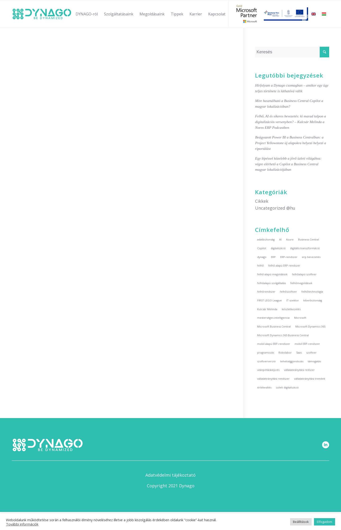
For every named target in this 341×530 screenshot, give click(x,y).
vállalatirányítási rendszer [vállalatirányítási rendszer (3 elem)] (273, 378)
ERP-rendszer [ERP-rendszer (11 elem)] (288, 257)
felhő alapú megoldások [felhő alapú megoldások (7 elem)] (272, 274)
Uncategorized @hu (275, 208)
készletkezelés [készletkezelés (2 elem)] (291, 309)
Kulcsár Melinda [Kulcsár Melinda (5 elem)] (267, 309)
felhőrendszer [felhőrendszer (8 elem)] (266, 291)
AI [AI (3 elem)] (280, 239)
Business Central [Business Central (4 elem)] (308, 239)
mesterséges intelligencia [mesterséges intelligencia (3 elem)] (273, 317)
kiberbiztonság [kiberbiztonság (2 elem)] (312, 300)
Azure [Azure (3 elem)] (290, 239)
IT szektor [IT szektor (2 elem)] (292, 300)
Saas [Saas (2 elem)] (299, 352)
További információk (22, 524)
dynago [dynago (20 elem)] (261, 257)
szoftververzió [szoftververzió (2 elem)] (266, 361)
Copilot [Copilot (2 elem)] (261, 248)
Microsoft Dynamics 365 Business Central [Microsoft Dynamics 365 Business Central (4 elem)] (283, 335)
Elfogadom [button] (324, 522)
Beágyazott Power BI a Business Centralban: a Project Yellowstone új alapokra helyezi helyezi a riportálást (290, 143)
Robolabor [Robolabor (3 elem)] (285, 352)
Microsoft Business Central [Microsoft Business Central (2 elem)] (274, 326)
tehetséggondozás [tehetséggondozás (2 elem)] (291, 361)
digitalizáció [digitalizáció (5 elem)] (278, 248)
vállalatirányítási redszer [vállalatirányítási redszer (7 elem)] (299, 370)
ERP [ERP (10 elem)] (273, 257)
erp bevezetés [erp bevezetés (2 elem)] (311, 257)
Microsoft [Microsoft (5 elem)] (300, 317)
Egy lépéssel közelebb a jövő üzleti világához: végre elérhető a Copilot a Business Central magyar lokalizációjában (288, 164)
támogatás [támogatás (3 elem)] (314, 361)
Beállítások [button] (301, 522)
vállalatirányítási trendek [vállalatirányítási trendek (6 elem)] (309, 378)
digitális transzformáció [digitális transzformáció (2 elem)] (305, 248)
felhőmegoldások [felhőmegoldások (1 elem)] (301, 283)
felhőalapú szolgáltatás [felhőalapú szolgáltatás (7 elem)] (271, 283)
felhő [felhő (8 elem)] (260, 265)
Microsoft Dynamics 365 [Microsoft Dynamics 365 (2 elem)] (310, 326)
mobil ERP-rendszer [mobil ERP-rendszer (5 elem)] (307, 344)
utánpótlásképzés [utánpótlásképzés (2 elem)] (268, 370)
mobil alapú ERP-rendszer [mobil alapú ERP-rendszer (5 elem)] (273, 344)
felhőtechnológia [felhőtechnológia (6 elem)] (312, 291)
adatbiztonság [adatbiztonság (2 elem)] (266, 239)
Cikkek (261, 201)
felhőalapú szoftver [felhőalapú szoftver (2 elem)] (304, 274)
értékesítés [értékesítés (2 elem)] (264, 387)
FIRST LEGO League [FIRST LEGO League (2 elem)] (269, 300)
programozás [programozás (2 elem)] (265, 352)
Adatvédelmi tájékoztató (170, 475)
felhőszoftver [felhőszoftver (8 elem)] (288, 291)
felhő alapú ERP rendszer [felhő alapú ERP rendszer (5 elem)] (284, 265)
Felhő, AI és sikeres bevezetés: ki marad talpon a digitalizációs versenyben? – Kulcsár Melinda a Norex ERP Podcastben (290, 121)
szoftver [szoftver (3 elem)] (311, 352)
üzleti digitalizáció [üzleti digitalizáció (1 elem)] (287, 387)
